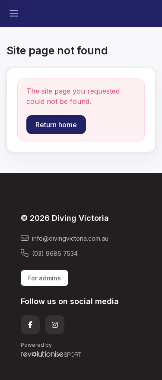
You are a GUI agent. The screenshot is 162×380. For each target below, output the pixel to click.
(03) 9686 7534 (49, 253)
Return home (56, 124)
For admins (44, 278)
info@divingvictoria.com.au (64, 238)
